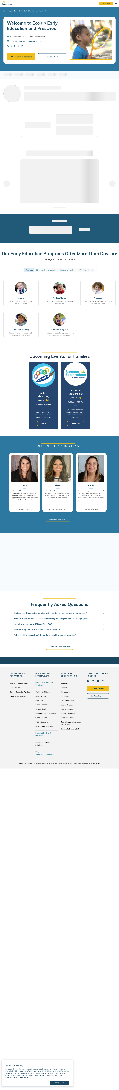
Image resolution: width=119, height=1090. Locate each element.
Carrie (91, 486)
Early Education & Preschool (20, 684)
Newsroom (65, 692)
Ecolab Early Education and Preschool (32, 11)
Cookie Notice (72, 763)
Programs (29, 270)
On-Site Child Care (42, 692)
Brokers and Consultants (44, 727)
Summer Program (59, 330)
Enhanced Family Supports (45, 714)
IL (4, 11)
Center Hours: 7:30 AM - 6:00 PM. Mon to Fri (27, 36)
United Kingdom (67, 705)
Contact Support (98, 696)
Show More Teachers (58, 520)
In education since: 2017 (57, 510)
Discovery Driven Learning (46, 270)
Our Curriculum (15, 688)
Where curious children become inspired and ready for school (98, 303)
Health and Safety (67, 270)
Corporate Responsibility (70, 729)
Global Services (41, 718)
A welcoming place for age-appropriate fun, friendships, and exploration (59, 335)
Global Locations (67, 701)
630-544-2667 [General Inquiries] (16, 46)
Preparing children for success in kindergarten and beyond (21, 335)
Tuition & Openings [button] (21, 56)
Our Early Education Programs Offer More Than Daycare (59, 254)
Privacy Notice (62, 763)
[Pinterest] (103, 681)
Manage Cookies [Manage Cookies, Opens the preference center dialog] (59, 1083)
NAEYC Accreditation (85, 270)
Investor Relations (68, 714)
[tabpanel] (43, 396)
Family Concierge (41, 705)
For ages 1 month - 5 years (59, 259)
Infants (21, 298)
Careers (64, 688)
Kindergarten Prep (21, 330)
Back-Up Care (40, 697)
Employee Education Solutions (43, 744)
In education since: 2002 (24, 510)
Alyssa (58, 486)
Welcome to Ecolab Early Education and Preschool (32, 25)
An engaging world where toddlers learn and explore (59, 303)
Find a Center (98, 689)
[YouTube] (98, 681)
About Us (64, 684)
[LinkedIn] (93, 681)
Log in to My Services (18, 697)
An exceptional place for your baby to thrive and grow (20, 303)
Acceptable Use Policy (85, 763)
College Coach (40, 709)
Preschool (98, 298)
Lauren (25, 486)
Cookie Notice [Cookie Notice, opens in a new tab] (23, 1077)
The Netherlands (67, 710)
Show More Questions (59, 647)
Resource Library (67, 718)
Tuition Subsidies (41, 722)
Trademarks (96, 763)
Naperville (12, 11)
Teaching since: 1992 (91, 510)
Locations (65, 697)
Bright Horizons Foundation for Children (71, 723)
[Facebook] (88, 681)
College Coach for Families (20, 692)
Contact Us (106, 3)
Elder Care (39, 701)
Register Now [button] (52, 57)
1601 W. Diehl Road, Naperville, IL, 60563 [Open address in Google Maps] (27, 41)
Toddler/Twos (59, 298)
